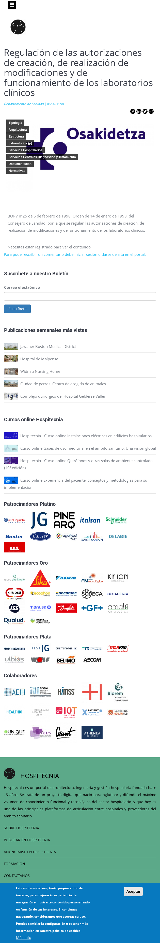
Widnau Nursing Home (40, 371)
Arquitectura (18, 129)
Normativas (17, 171)
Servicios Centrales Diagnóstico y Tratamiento (42, 157)
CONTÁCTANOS (17, 875)
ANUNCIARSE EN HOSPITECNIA (30, 851)
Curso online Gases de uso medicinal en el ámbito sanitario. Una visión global (88, 448)
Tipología (15, 123)
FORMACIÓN (14, 863)
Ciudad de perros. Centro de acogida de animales (63, 383)
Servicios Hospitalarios (25, 150)
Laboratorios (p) (20, 143)
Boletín (60, 273)
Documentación (20, 164)
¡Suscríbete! (17, 308)
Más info (23, 937)
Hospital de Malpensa (39, 358)
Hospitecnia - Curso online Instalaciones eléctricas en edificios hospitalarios (86, 435)
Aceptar (133, 891)
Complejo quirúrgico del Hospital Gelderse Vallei (62, 396)
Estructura (16, 136)
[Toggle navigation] (12, 5)
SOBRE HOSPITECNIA (21, 828)
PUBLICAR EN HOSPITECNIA (27, 839)
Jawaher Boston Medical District (48, 346)
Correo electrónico (22, 287)
